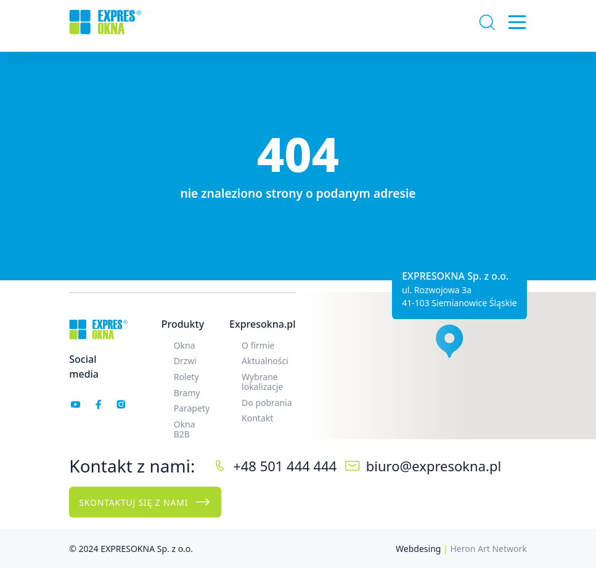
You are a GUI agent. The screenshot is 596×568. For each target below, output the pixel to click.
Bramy (187, 393)
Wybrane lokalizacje (262, 381)
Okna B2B (184, 429)
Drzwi (185, 361)
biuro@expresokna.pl (433, 465)
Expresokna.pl (262, 324)
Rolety (186, 377)
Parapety (192, 408)
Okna (184, 345)
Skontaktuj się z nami (145, 502)
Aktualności (265, 361)
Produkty (182, 324)
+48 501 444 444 (285, 465)
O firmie (258, 345)
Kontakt (257, 418)
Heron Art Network (488, 548)
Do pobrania (267, 402)
